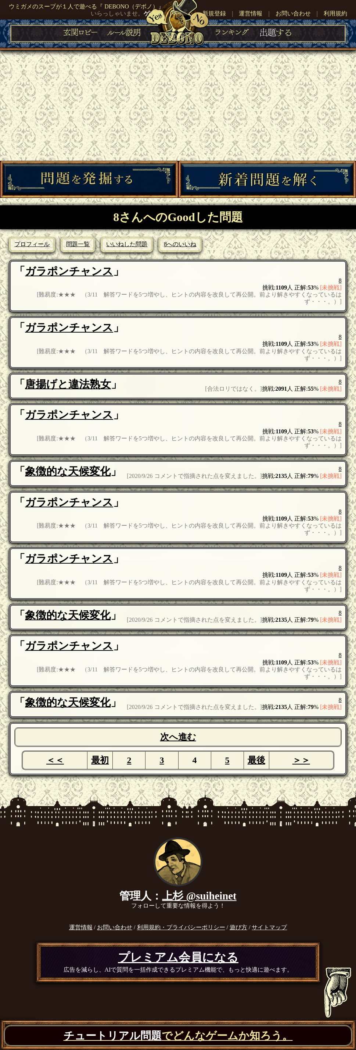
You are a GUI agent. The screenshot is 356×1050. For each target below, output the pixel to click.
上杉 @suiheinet (199, 896)
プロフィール (32, 244)
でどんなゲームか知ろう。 (178, 1036)
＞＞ (301, 760)
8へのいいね (180, 244)
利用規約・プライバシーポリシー (181, 927)
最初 (100, 760)
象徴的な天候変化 (68, 471)
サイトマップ (269, 927)
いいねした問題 (126, 244)
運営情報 (250, 13)
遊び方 (238, 927)
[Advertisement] (178, 105)
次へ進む (178, 737)
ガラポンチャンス (69, 271)
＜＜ (55, 760)
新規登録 (214, 13)
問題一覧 (78, 244)
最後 (256, 760)
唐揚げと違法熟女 (68, 384)
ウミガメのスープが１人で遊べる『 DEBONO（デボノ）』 (86, 6)
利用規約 (335, 13)
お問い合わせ (293, 13)
